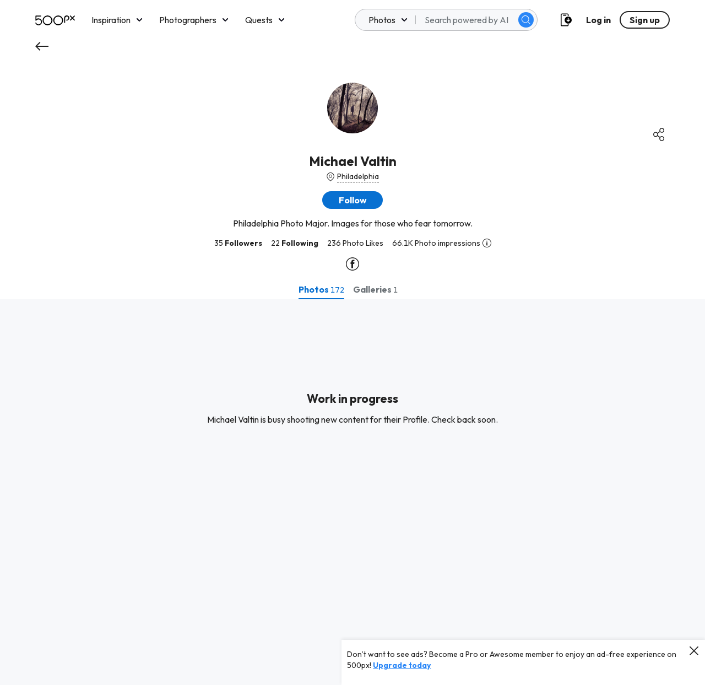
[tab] (321, 289)
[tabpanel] (352, 492)
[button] (352, 200)
